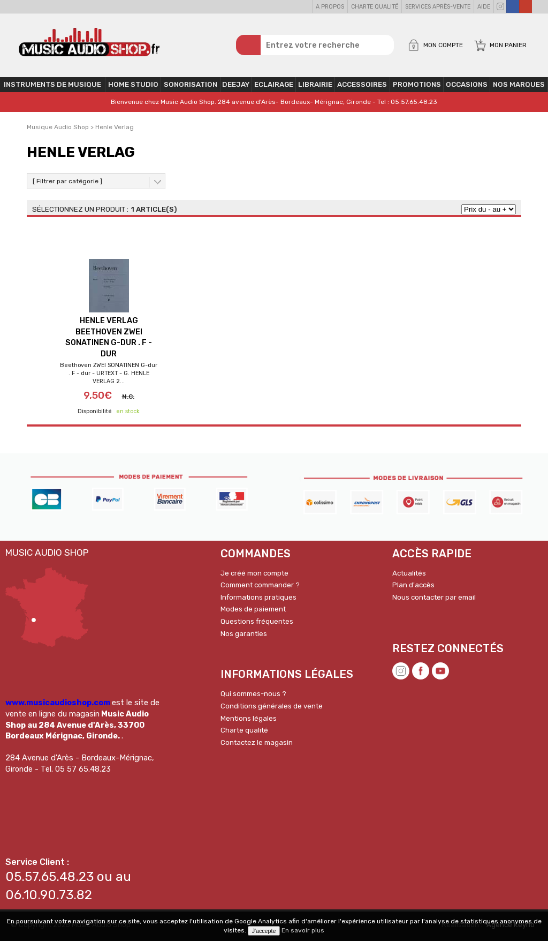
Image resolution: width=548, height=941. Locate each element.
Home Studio (133, 84)
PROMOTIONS (417, 84)
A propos (330, 6)
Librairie (315, 84)
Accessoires (362, 84)
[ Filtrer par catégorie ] (67, 181)
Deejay (235, 84)
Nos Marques (519, 84)
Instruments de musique (52, 84)
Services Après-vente (437, 6)
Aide (483, 6)
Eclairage (273, 84)
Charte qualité (374, 6)
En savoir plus (302, 930)
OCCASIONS (467, 84)
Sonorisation (190, 84)
